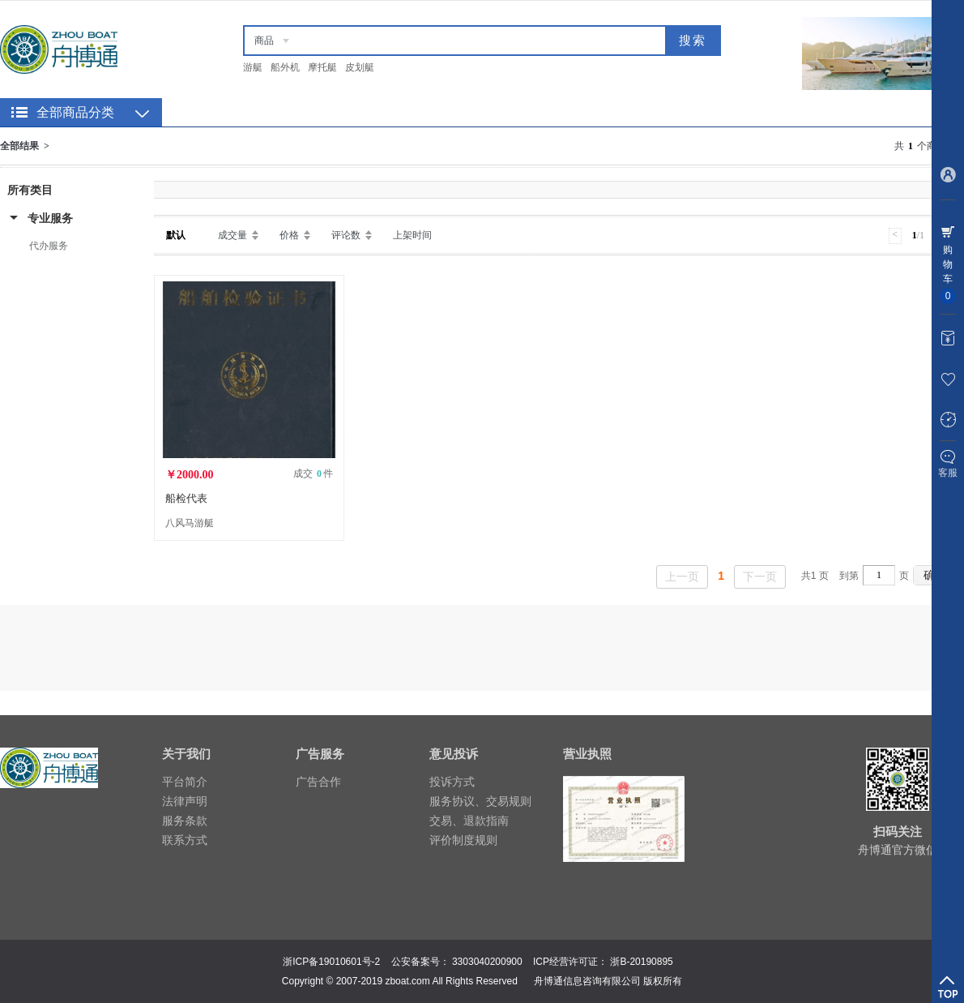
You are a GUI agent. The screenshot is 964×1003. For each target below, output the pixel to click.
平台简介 (184, 781)
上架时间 (412, 235)
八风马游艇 (189, 523)
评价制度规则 (463, 840)
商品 (264, 40)
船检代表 (186, 498)
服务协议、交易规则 (480, 801)
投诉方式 (452, 781)
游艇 (252, 67)
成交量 (232, 235)
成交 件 (313, 473)
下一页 (760, 576)
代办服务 (48, 245)
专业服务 (50, 218)
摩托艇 (322, 67)
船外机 (285, 67)
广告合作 (318, 781)
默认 (176, 235)
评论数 (345, 235)
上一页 (682, 576)
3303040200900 (487, 961)
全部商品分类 (75, 112)
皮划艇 (359, 67)
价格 (289, 235)
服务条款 (184, 820)
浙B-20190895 (641, 961)
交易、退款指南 (469, 820)
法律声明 (184, 801)
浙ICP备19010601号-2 (331, 961)
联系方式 (184, 840)
